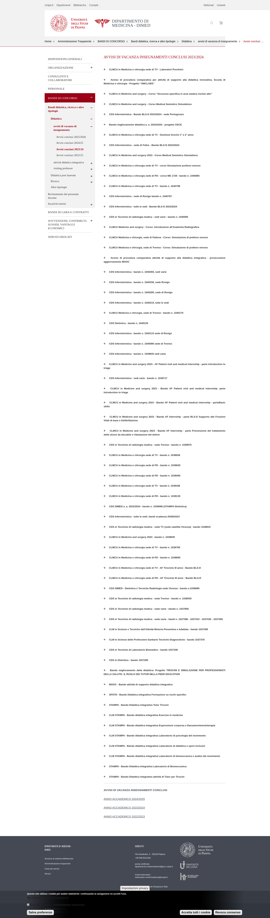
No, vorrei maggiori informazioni (48, 897)
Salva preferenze (40, 912)
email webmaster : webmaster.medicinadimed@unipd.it (151, 876)
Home (48, 41)
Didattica (187, 41)
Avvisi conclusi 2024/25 (69, 142)
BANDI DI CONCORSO (111, 41)
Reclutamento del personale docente (63, 196)
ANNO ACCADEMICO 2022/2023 (124, 816)
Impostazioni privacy (135, 888)
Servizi (48, 874)
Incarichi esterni (57, 203)
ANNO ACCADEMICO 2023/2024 (124, 807)
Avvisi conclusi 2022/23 (69, 155)
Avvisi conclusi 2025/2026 (71, 136)
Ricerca (55, 181)
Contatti (93, 5)
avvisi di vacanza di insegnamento (217, 41)
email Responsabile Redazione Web (151, 887)
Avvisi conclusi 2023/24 (69, 149)
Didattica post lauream (63, 175)
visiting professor (63, 168)
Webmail (209, 5)
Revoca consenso (227, 912)
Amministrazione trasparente (57, 863)
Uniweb (221, 5)
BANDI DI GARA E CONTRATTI (68, 212)
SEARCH (219, 28)
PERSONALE (56, 88)
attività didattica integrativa (68, 162)
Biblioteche (79, 5)
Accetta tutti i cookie (195, 912)
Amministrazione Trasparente (74, 41)
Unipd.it (49, 5)
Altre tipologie (59, 187)
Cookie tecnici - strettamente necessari (57, 904)
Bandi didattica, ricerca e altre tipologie (153, 41)
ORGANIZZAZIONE (60, 67)
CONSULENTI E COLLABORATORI (60, 78)
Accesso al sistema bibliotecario (59, 858)
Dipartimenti (63, 5)
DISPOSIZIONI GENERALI (65, 59)
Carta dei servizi (52, 869)
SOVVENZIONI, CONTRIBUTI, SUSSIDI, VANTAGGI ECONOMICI (67, 224)
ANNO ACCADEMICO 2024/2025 (124, 798)
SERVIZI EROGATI (60, 236)
